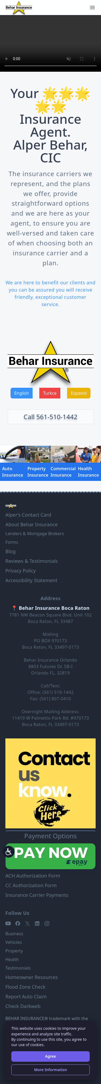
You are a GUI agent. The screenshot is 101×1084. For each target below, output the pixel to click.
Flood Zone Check (25, 987)
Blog (10, 551)
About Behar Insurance (31, 524)
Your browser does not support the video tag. (50, 43)
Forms (11, 542)
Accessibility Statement (31, 580)
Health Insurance (88, 472)
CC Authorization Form (31, 885)
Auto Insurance (12, 472)
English (21, 393)
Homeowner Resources (31, 977)
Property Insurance (37, 472)
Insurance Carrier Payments (36, 895)
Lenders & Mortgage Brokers (34, 533)
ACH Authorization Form (32, 875)
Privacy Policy (20, 570)
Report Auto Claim (26, 996)
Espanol (79, 393)
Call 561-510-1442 (51, 416)
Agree (50, 1056)
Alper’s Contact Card (28, 515)
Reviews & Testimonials (31, 561)
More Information (50, 1069)
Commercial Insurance (63, 472)
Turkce (50, 393)
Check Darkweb (23, 1006)
